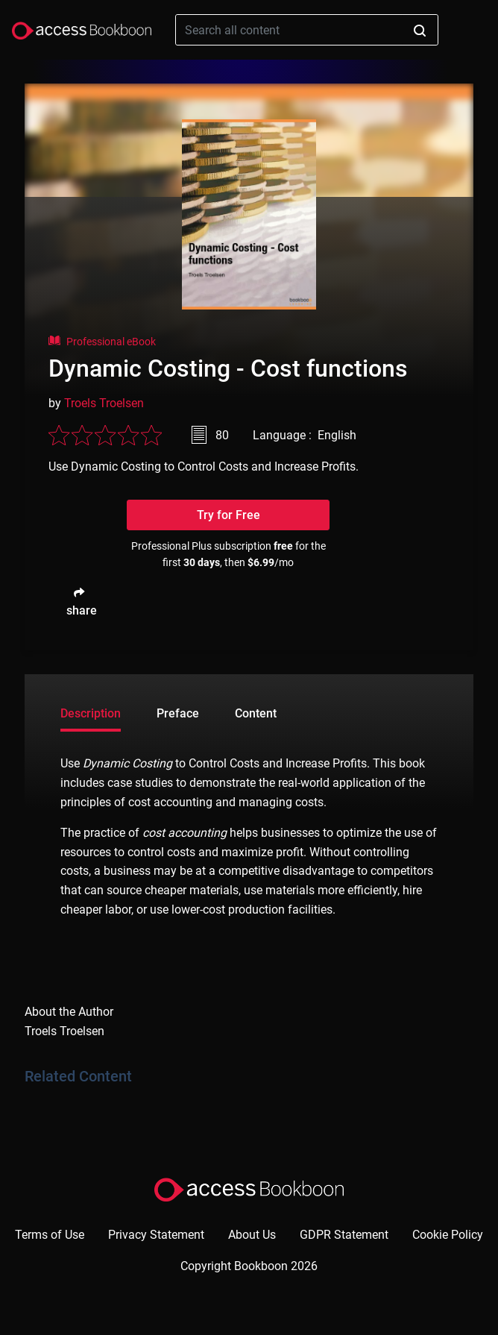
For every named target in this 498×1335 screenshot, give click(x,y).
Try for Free (228, 515)
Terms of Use (49, 1235)
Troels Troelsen (104, 403)
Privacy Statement (156, 1235)
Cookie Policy (447, 1235)
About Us (252, 1235)
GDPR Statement (344, 1235)
